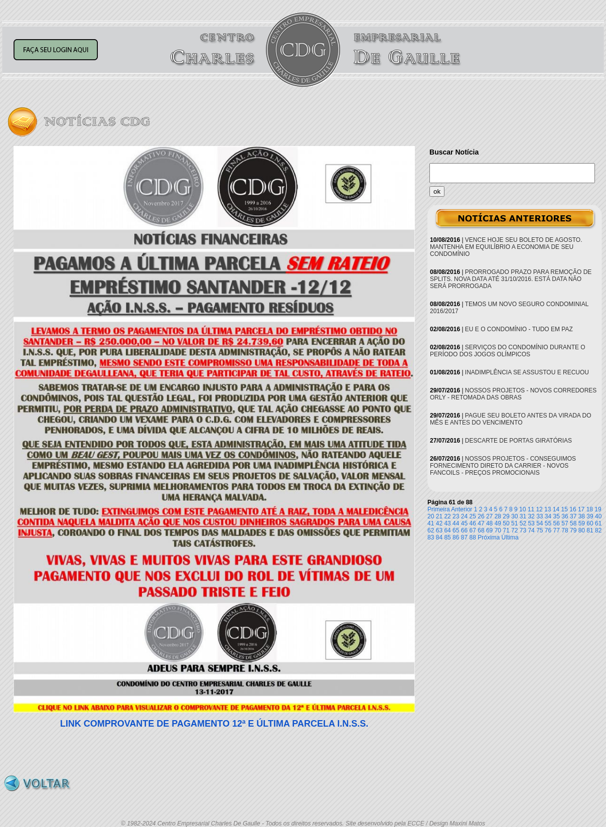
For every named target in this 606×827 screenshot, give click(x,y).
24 (464, 516)
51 (514, 523)
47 (481, 523)
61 (598, 523)
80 (581, 530)
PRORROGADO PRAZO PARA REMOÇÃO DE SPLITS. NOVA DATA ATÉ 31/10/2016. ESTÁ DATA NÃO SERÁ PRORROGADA (510, 279)
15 (564, 509)
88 (473, 537)
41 (430, 523)
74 (531, 530)
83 (430, 537)
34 (548, 516)
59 (581, 523)
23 (455, 516)
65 (455, 530)
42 (439, 523)
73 (523, 530)
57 (564, 523)
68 (481, 530)
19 (597, 509)
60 (589, 523)
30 (514, 516)
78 (564, 530)
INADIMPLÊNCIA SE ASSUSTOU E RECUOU (527, 372)
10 (522, 509)
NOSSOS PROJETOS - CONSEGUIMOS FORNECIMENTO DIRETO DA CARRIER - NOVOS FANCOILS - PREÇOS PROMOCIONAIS (503, 465)
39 (589, 516)
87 (464, 537)
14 (556, 509)
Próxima (489, 537)
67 (473, 530)
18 (589, 509)
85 (447, 537)
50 (506, 523)
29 (506, 516)
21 (439, 516)
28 (498, 516)
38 (581, 516)
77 (556, 530)
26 (481, 516)
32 (531, 516)
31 (523, 516)
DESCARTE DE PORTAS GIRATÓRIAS (518, 440)
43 (447, 523)
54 (539, 523)
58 (573, 523)
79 (573, 530)
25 (473, 516)
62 (430, 530)
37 (573, 516)
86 (455, 537)
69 (489, 530)
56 (556, 523)
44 (455, 523)
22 (447, 516)
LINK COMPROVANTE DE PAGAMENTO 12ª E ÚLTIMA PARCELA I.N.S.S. (214, 724)
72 (514, 530)
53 (531, 523)
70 (498, 530)
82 (598, 530)
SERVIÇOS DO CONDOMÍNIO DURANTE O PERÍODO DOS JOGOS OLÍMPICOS (507, 351)
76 (548, 530)
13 (547, 509)
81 (589, 530)
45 (464, 523)
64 (447, 530)
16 (572, 509)
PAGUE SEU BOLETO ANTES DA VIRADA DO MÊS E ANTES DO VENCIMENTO (510, 419)
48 (489, 523)
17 (581, 509)
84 (439, 537)
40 (598, 516)
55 (548, 523)
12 (539, 509)
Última (510, 537)
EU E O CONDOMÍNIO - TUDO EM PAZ (519, 329)
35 (556, 516)
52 (523, 523)
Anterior (461, 509)
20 (430, 516)
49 (498, 523)
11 (531, 509)
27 (489, 516)
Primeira (438, 509)
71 (506, 530)
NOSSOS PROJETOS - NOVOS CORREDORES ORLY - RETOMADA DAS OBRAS (513, 394)
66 (464, 530)
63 (439, 530)
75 (539, 530)
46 (473, 523)
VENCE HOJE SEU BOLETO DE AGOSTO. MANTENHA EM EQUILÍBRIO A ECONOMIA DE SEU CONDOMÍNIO (506, 246)
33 (539, 516)
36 (564, 516)
